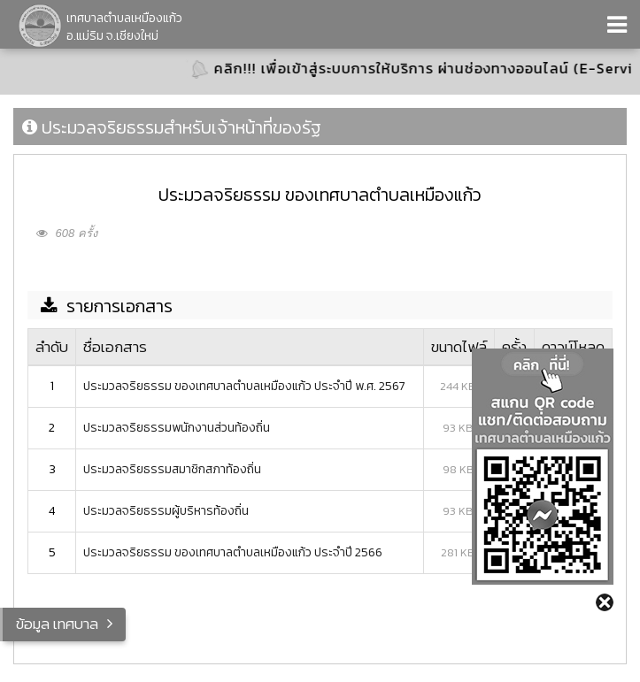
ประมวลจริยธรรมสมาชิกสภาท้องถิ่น (172, 469)
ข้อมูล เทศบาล (57, 623)
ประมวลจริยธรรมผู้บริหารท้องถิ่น (166, 511)
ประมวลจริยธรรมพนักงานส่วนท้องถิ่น (176, 427)
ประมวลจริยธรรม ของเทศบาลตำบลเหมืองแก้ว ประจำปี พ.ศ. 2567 (244, 386)
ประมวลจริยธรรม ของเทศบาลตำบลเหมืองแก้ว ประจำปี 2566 (232, 552)
